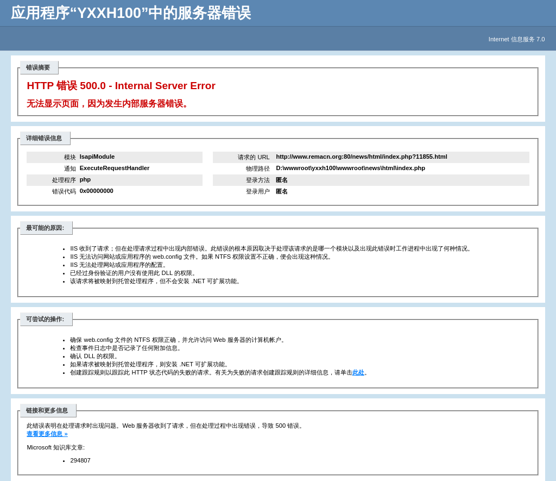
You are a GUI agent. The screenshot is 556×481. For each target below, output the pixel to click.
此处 (358, 372)
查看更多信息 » (47, 433)
